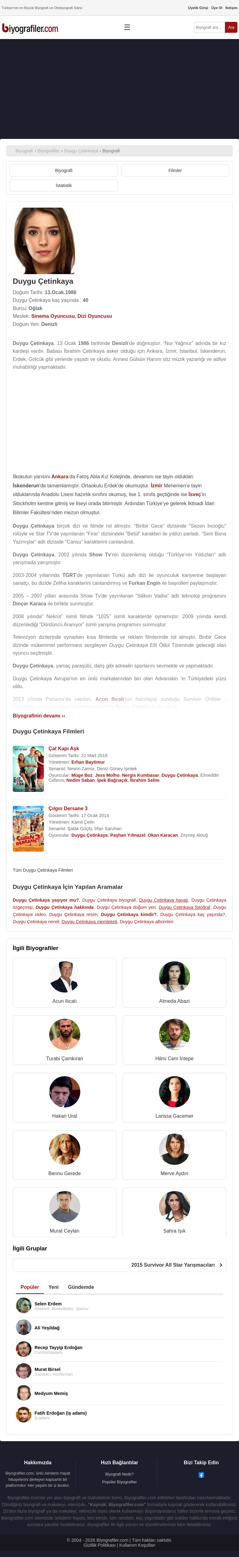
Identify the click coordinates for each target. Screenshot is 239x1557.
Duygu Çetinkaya (180, 775)
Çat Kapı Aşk (64, 748)
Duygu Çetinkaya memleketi (89, 921)
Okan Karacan (163, 835)
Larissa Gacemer (175, 1116)
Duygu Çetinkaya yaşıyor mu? (46, 900)
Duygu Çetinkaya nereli (36, 921)
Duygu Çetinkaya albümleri (146, 921)
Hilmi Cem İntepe (174, 1058)
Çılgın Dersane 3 (68, 808)
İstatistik (64, 185)
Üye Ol (216, 8)
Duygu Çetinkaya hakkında (65, 907)
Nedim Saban (80, 780)
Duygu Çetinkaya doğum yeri (126, 907)
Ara (231, 27)
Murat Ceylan (64, 1231)
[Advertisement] (119, 89)
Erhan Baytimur (88, 762)
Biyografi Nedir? (119, 1474)
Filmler (175, 170)
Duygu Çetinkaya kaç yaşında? (192, 914)
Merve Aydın (174, 1173)
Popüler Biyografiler (119, 1482)
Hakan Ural (64, 1116)
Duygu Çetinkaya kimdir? (129, 914)
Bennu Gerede (64, 1173)
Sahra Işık (174, 1231)
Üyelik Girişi (198, 8)
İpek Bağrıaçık (112, 780)
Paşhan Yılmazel (127, 835)
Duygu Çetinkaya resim (73, 914)
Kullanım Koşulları (137, 1545)
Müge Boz (82, 775)
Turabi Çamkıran (64, 1058)
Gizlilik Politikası (100, 1545)
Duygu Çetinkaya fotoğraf (184, 907)
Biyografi (64, 170)
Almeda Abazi (174, 1001)
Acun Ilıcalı (64, 1001)
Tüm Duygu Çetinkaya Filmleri (43, 870)
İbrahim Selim (144, 780)
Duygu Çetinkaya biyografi (109, 900)
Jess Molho (107, 775)
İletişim (231, 8)
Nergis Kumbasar (140, 775)
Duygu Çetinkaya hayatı (163, 900)
